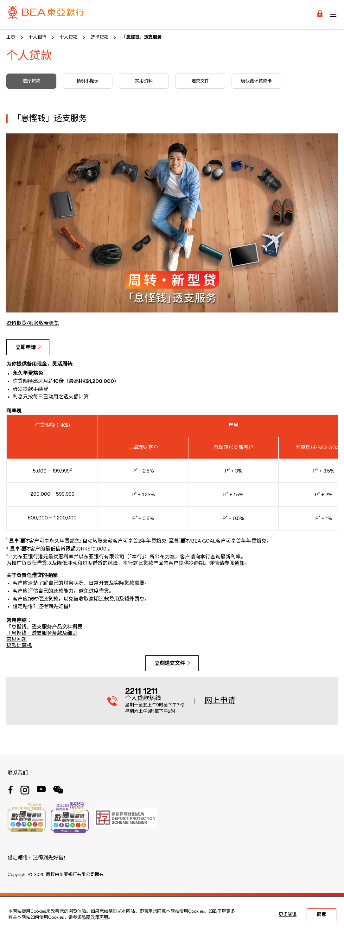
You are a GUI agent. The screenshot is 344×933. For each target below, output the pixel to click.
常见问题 (16, 639)
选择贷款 (99, 37)
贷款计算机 (19, 645)
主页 (10, 37)
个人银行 (37, 37)
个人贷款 (68, 37)
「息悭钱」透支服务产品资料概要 (44, 627)
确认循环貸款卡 (256, 81)
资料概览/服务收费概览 (32, 323)
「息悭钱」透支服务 (142, 37)
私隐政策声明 (95, 917)
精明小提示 (87, 81)
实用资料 (144, 81)
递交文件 (200, 81)
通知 (239, 563)
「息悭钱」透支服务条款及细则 (41, 633)
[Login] (320, 14)
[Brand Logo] (46, 14)
